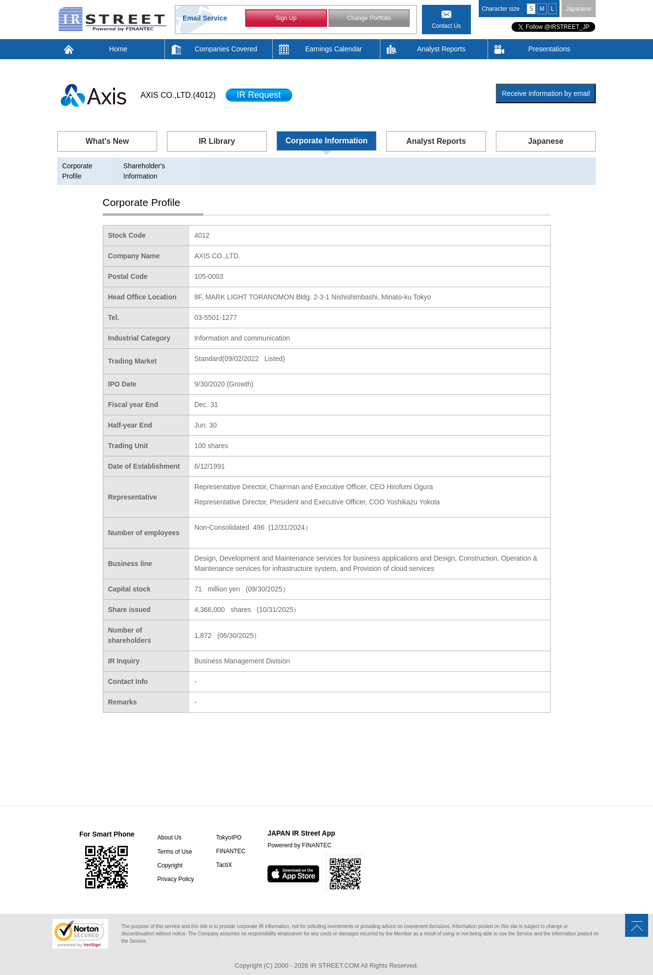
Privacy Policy (175, 868)
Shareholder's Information (163, 166)
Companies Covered (226, 49)
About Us (169, 827)
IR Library (217, 141)
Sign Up (286, 18)
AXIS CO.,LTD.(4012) (178, 95)
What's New (107, 141)
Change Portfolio (369, 18)
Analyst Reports (441, 49)
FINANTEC (229, 841)
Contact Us (446, 26)
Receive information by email (546, 93)
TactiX (223, 855)
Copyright (169, 855)
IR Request (259, 95)
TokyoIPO (227, 827)
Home (118, 49)
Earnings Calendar (333, 49)
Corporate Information (326, 140)
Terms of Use (174, 841)
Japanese (578, 8)
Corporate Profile (88, 166)
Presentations (549, 49)
